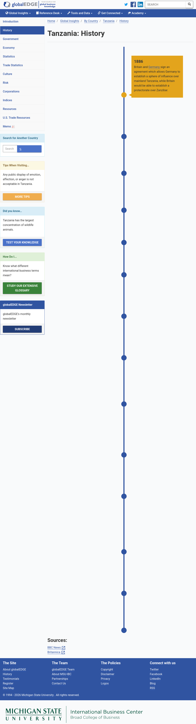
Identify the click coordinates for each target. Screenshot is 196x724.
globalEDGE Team (63, 665)
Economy (9, 47)
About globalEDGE (14, 665)
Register (8, 678)
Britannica (56, 648)
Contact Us (59, 678)
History (7, 30)
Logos (105, 678)
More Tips (22, 196)
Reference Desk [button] (49, 13)
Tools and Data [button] (79, 13)
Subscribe (22, 329)
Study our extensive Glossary (22, 288)
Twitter (154, 665)
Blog (153, 678)
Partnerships (60, 674)
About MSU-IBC (62, 669)
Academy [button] (137, 13)
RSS (152, 683)
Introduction (10, 21)
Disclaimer (107, 669)
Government (11, 39)
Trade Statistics (13, 65)
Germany (154, 67)
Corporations (11, 91)
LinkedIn (155, 674)
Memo (9, 126)
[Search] (159, 4)
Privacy (105, 674)
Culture (7, 74)
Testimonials (11, 674)
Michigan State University (38, 690)
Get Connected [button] (110, 13)
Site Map (8, 683)
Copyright (107, 665)
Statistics (9, 56)
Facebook (156, 669)
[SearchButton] (189, 4)
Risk (5, 82)
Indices (7, 100)
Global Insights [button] (18, 13)
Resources (9, 109)
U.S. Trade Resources (16, 117)
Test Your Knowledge (22, 242)
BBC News (56, 643)
